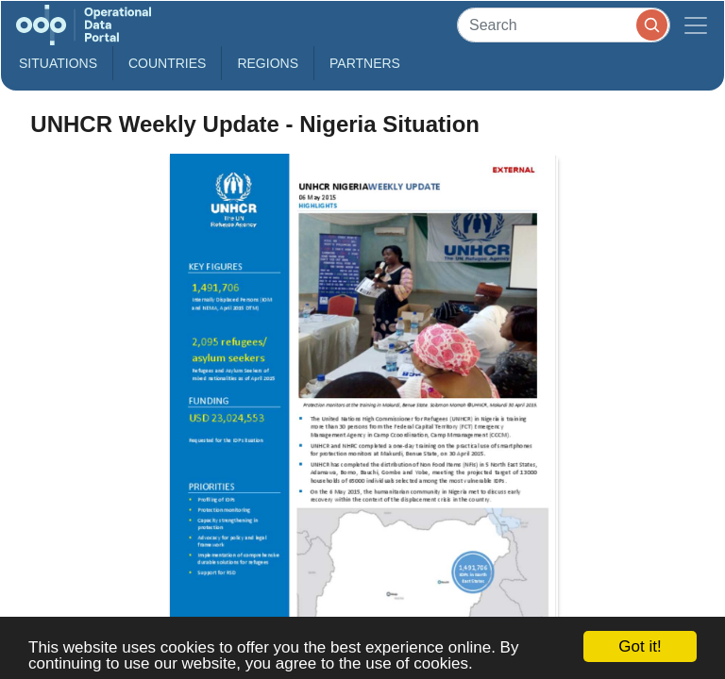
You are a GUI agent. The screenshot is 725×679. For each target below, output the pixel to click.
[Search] (563, 25)
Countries (167, 63)
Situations (58, 63)
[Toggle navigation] (695, 25)
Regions (267, 63)
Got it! (639, 646)
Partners (364, 63)
